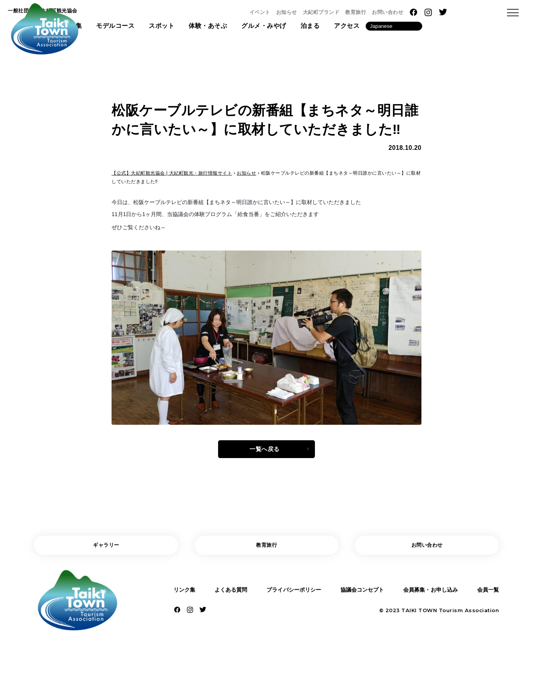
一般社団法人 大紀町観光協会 (122, 13)
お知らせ (358, 12)
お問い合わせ (459, 12)
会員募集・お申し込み (430, 597)
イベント (332, 12)
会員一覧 (486, 597)
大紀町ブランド (393, 12)
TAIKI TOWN (419, 619)
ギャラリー (106, 550)
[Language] (466, 28)
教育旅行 (427, 12)
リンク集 (186, 597)
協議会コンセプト (361, 597)
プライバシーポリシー (292, 597)
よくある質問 (229, 597)
